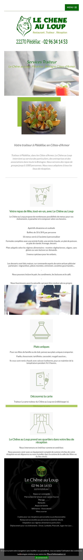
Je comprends (42, 557)
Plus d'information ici (56, 554)
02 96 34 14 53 (41, 489)
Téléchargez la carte (41, 409)
